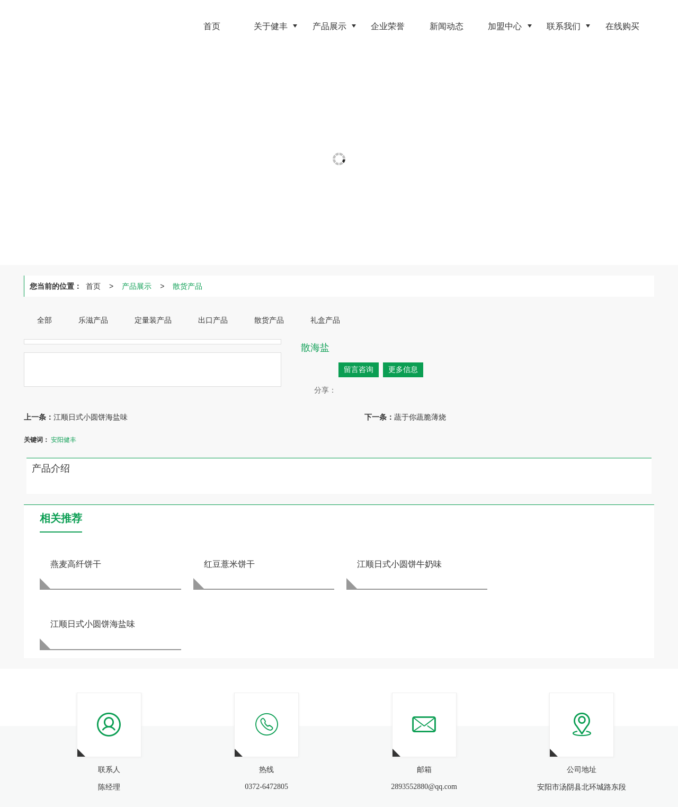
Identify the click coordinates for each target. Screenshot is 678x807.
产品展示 (136, 286)
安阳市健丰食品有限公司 (123, 780)
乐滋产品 (122, 770)
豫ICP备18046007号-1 (329, 780)
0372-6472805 (424, 770)
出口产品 (193, 770)
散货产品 (187, 286)
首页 (93, 286)
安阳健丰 (63, 440)
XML (264, 780)
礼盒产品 (258, 770)
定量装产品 (158, 770)
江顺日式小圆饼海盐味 (90, 417)
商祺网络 (205, 780)
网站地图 (237, 780)
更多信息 (403, 370)
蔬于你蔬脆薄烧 (420, 417)
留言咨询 (358, 370)
